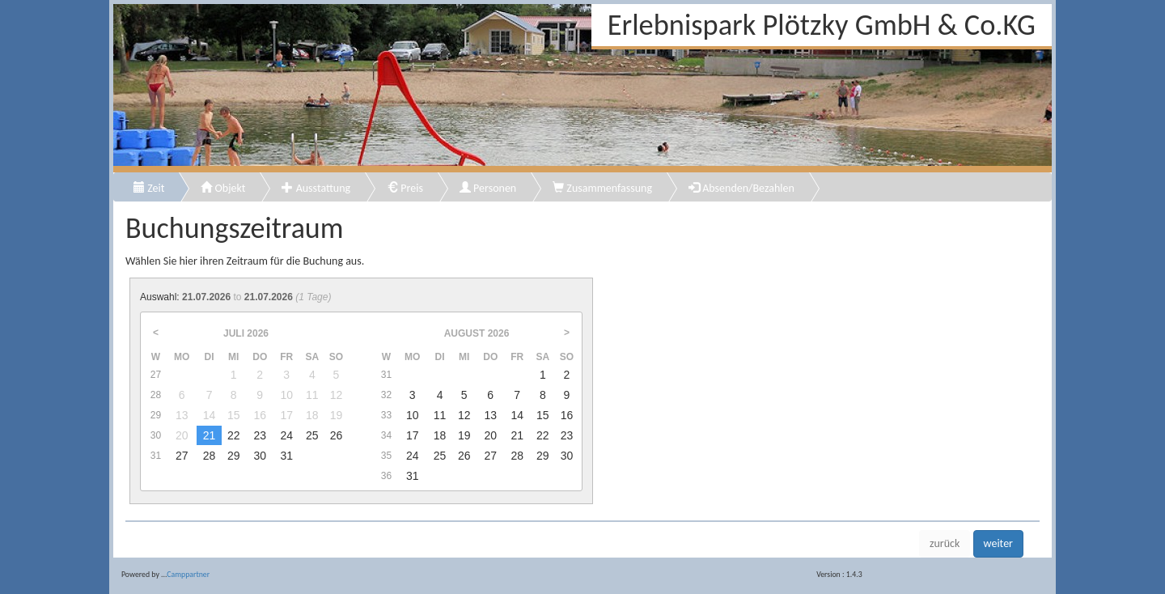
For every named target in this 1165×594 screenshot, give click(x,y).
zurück (945, 543)
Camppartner (188, 574)
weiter (998, 543)
